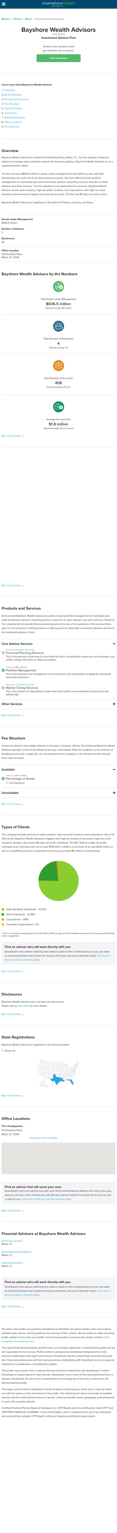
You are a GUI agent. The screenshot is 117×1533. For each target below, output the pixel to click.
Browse (6, 19)
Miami (28, 19)
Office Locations (13, 122)
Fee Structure (11, 103)
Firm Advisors (11, 126)
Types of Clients (13, 108)
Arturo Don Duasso (12, 1240)
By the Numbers (13, 94)
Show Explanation (17, 783)
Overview (9, 90)
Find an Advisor (58, 58)
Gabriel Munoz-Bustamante (16, 1252)
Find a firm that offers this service (20, 650)
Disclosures (10, 113)
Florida (17, 19)
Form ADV (23, 1005)
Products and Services (16, 99)
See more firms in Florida (43, 1138)
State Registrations (14, 117)
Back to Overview (12, 435)
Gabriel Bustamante (12, 1263)
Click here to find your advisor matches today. (46, 1199)
